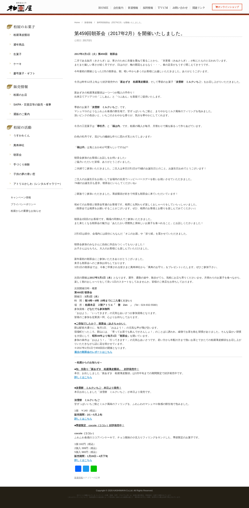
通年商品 (18, 44)
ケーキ (17, 63)
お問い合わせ (179, 7)
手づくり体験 (21, 164)
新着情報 (133, 7)
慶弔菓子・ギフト (24, 73)
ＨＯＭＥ (103, 7)
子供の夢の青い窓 (24, 174)
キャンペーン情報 (21, 197)
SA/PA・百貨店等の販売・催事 (32, 104)
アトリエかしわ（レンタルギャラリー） (37, 183)
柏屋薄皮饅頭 (21, 34)
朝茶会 (17, 154)
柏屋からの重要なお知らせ (26, 210)
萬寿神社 (18, 145)
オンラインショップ (227, 7)
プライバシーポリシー (23, 204)
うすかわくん (21, 135)
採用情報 (148, 7)
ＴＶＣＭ (163, 7)
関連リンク (198, 7)
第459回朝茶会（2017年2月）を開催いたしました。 (129, 33)
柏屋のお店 (20, 94)
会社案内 (118, 7)
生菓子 (17, 54)
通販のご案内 (21, 114)
